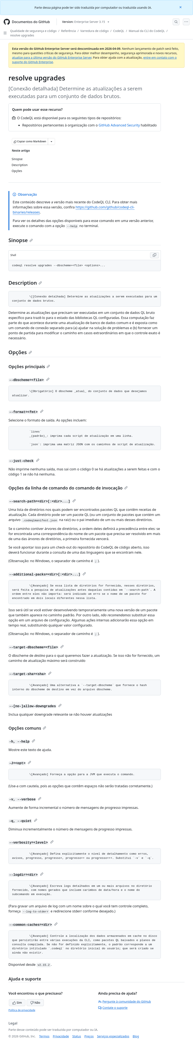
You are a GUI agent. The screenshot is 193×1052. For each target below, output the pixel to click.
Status (76, 1036)
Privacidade (61, 1036)
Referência (68, 31)
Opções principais (29, 366)
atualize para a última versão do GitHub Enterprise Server (51, 57)
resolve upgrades (22, 35)
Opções (20, 352)
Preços (89, 1036)
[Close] (181, 6)
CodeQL (118, 31)
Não (35, 1003)
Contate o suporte (113, 1008)
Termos (44, 1036)
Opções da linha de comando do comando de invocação (68, 488)
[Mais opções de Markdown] (51, 141)
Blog (136, 1036)
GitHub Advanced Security (119, 125)
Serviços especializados (113, 1036)
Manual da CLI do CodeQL (147, 31)
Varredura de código (94, 31)
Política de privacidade (21, 1010)
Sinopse (20, 240)
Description (25, 282)
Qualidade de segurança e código (33, 31)
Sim (17, 1003)
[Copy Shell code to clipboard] (154, 255)
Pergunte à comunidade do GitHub (124, 1001)
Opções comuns (27, 728)
